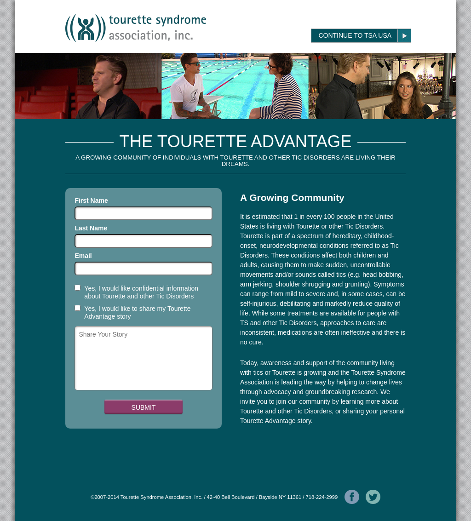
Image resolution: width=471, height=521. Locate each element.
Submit (144, 407)
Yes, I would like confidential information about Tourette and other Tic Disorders (141, 292)
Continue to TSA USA (354, 35)
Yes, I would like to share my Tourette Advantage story (137, 312)
